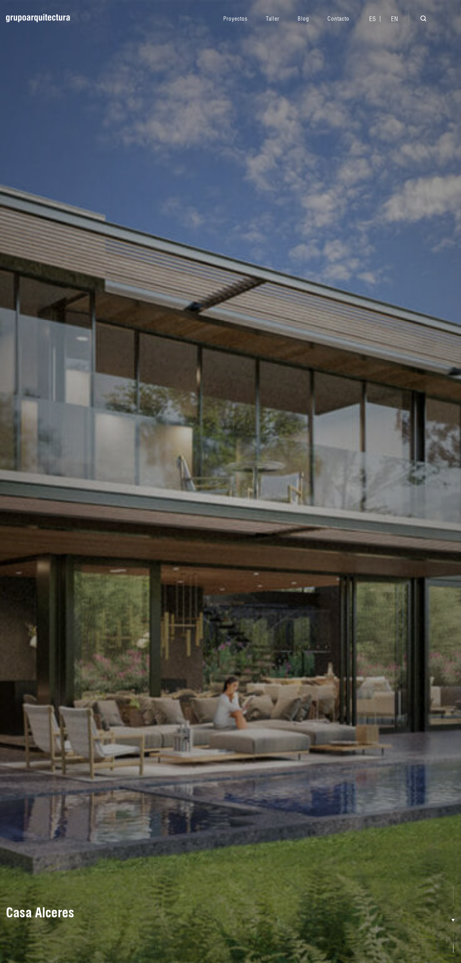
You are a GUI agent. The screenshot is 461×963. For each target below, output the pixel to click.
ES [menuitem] (372, 19)
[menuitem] (372, 19)
